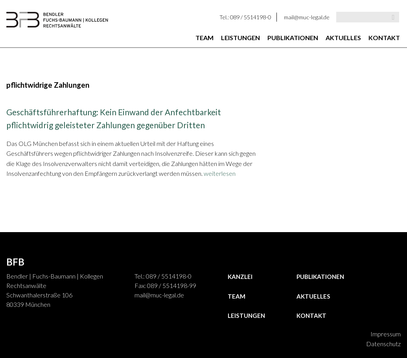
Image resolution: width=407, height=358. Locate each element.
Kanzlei (240, 276)
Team (204, 37)
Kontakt (384, 37)
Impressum (385, 334)
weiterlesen (220, 173)
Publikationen (292, 37)
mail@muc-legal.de (307, 17)
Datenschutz (383, 343)
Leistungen (240, 37)
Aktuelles (343, 37)
